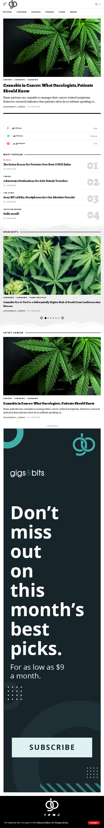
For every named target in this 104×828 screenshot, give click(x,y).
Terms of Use (61, 823)
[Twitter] (52, 136)
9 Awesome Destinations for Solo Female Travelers (35, 181)
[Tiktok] (59, 815)
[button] (41, 317)
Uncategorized (12, 209)
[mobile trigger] (6, 4)
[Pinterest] (52, 143)
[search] (89, 4)
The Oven (8, 193)
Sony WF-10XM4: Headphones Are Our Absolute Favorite (39, 197)
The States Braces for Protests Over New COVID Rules (37, 164)
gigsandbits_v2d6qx (14, 107)
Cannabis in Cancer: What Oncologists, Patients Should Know (48, 88)
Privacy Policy (44, 823)
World (7, 160)
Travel (7, 176)
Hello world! (11, 214)
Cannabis (19, 80)
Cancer (7, 80)
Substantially (38, 297)
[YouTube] (54, 815)
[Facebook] (52, 128)
